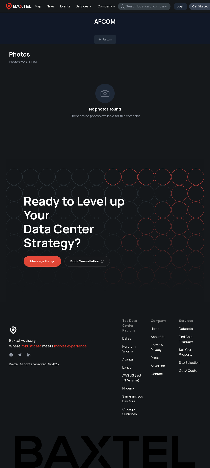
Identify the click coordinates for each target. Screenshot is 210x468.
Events (65, 6)
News (51, 6)
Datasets (186, 328)
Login (180, 6)
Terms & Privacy (157, 347)
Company (106, 6)
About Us (157, 337)
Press (155, 357)
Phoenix (128, 388)
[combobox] (144, 6)
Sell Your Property (185, 352)
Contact (157, 374)
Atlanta (127, 359)
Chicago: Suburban (129, 411)
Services (84, 6)
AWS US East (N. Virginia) (131, 377)
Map (38, 6)
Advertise (158, 366)
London (127, 367)
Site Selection (189, 362)
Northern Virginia (129, 348)
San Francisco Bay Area (132, 398)
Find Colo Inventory (186, 339)
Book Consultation (87, 261)
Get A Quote (188, 370)
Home (155, 328)
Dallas (126, 338)
